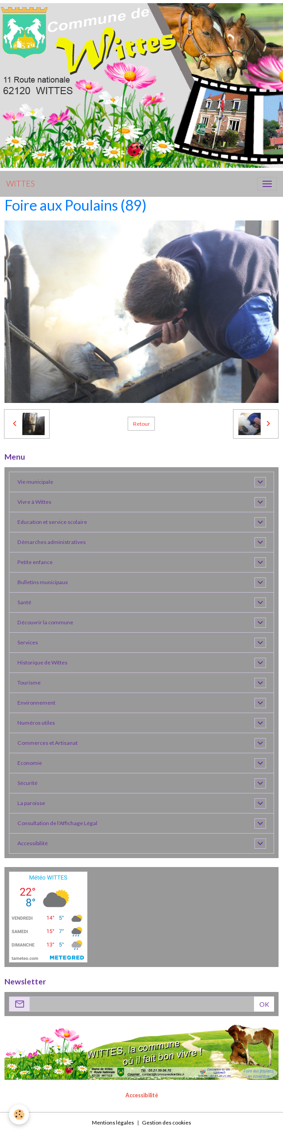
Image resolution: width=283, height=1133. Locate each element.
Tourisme (29, 682)
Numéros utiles (36, 722)
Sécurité (27, 783)
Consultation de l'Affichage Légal (57, 823)
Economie (29, 762)
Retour (141, 423)
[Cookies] (19, 1114)
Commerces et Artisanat (47, 742)
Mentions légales (113, 1122)
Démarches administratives (51, 542)
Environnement (36, 702)
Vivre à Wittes (34, 501)
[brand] (20, 184)
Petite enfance (35, 562)
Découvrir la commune (45, 622)
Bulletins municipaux (42, 582)
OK (264, 1004)
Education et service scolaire (52, 522)
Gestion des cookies (166, 1122)
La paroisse (31, 803)
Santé (24, 602)
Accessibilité (32, 843)
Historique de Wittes (42, 662)
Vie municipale (35, 481)
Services (27, 642)
